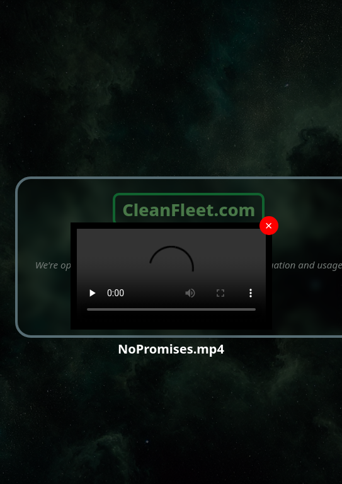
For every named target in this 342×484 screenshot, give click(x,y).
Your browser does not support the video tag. (171, 276)
